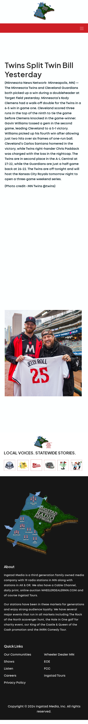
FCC (47, 668)
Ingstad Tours (54, 675)
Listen (8, 668)
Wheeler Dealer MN (59, 654)
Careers (10, 675)
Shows (9, 661)
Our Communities (17, 654)
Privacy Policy (15, 682)
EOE (47, 661)
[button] (81, 28)
